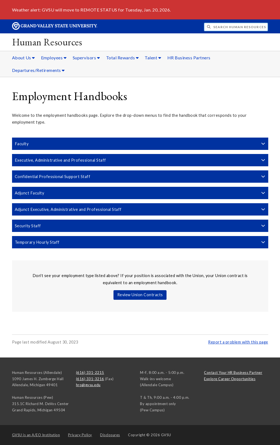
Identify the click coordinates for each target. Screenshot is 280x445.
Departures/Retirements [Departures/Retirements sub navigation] (38, 70)
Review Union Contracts (140, 294)
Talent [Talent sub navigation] (153, 57)
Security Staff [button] (140, 225)
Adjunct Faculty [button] (140, 193)
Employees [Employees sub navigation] (54, 57)
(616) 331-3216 (90, 379)
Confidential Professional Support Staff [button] (140, 176)
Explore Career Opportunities (229, 379)
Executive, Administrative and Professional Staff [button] (140, 160)
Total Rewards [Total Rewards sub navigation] (122, 57)
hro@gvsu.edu (88, 385)
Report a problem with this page (238, 342)
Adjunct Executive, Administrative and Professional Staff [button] (140, 209)
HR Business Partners (189, 57)
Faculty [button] (140, 143)
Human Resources (47, 42)
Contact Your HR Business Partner (233, 372)
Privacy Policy (80, 435)
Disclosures (110, 435)
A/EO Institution (36, 435)
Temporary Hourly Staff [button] (140, 242)
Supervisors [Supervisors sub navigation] (86, 57)
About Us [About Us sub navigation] (23, 57)
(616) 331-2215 (90, 372)
